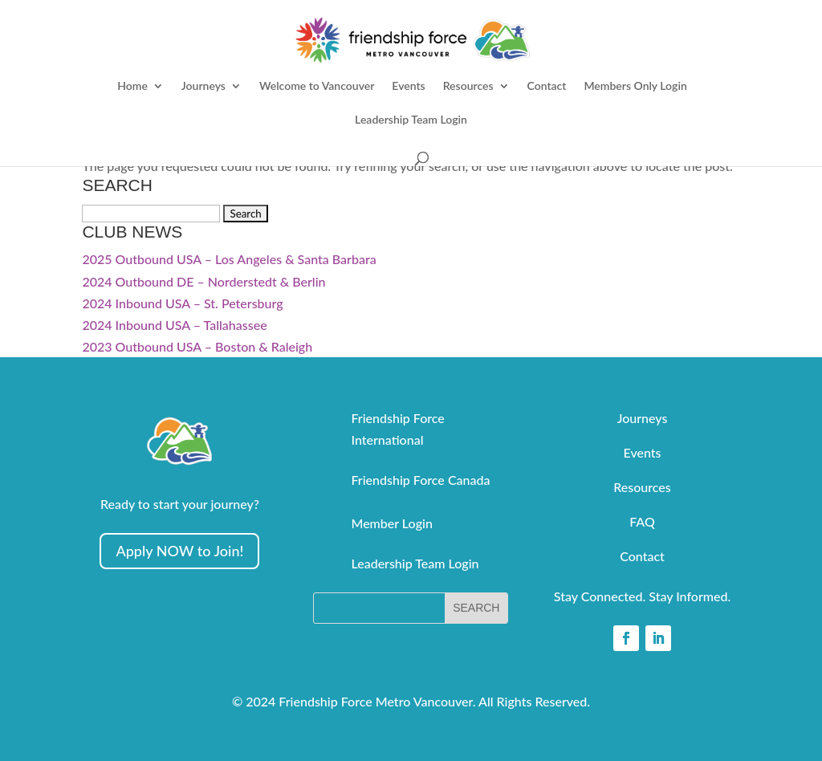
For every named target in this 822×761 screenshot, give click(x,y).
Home (132, 86)
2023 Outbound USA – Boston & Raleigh (197, 346)
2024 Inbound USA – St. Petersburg (182, 303)
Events (408, 86)
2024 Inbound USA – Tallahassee (174, 324)
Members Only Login (635, 86)
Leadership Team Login (411, 120)
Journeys (203, 86)
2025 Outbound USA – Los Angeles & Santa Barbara (229, 259)
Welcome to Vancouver (316, 86)
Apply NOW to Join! (179, 551)
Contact (547, 86)
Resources (468, 86)
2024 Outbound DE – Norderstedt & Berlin (203, 281)
